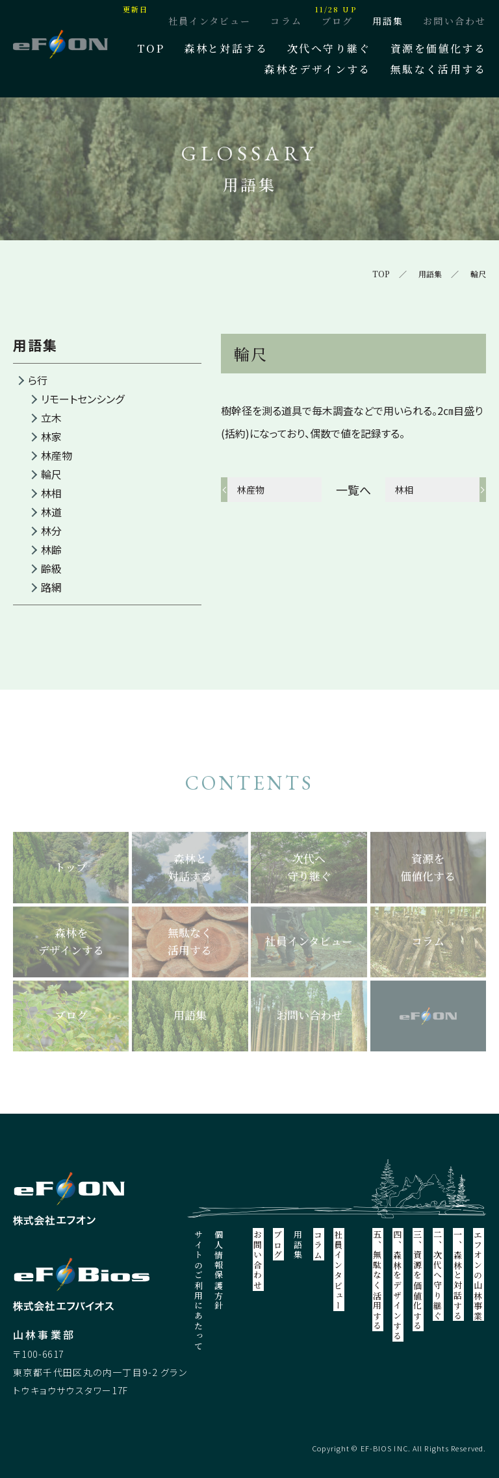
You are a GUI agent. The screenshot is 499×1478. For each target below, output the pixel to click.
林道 (51, 512)
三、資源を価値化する (418, 1280)
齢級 (51, 568)
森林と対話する (226, 48)
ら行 (37, 380)
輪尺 (51, 474)
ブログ (337, 20)
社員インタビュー (209, 20)
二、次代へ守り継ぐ (438, 1275)
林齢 (51, 549)
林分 (51, 530)
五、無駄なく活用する (377, 1280)
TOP (150, 48)
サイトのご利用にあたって (199, 1290)
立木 (51, 417)
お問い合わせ (454, 20)
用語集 (387, 20)
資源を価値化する (438, 48)
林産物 (56, 455)
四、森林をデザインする (397, 1286)
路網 (51, 587)
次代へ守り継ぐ (329, 48)
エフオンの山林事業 (478, 1275)
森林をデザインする (317, 69)
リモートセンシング (82, 399)
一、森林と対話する (458, 1275)
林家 (51, 436)
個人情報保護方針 (219, 1270)
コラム (285, 20)
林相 (51, 493)
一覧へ (353, 489)
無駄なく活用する (438, 69)
